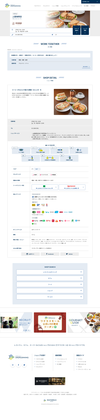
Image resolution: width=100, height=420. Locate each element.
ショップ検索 (55, 6)
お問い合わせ (82, 364)
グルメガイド (46, 6)
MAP (36, 169)
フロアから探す (40, 359)
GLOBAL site (85, 2)
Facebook (50, 254)
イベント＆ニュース (77, 6)
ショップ (85, 29)
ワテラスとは (82, 361)
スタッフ (77, 29)
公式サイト (31, 254)
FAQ (79, 367)
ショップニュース (65, 6)
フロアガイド (37, 6)
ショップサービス (40, 364)
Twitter (69, 254)
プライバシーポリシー (84, 369)
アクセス (93, 6)
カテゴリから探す (40, 361)
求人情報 (86, 6)
